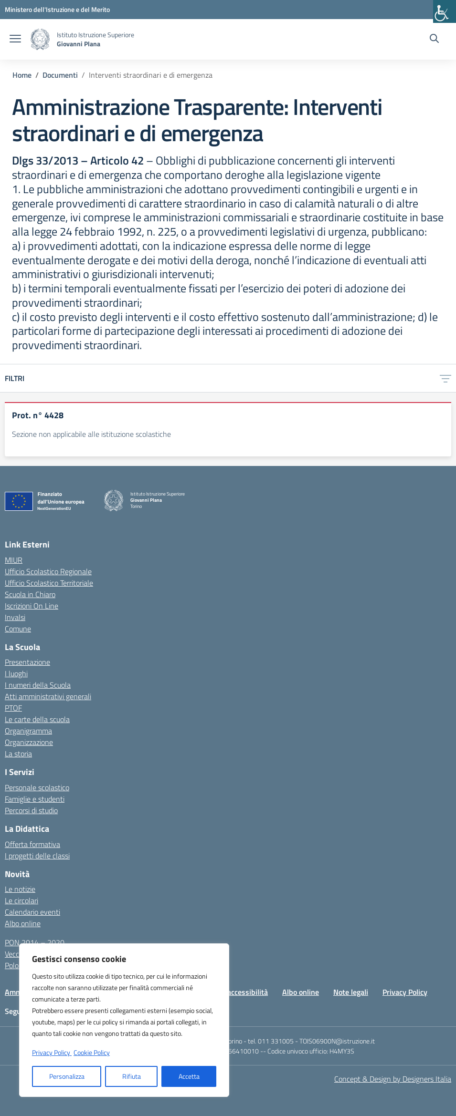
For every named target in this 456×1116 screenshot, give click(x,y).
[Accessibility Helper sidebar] (444, 11)
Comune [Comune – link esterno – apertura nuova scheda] (18, 628)
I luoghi (16, 673)
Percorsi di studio (31, 810)
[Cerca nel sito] (434, 39)
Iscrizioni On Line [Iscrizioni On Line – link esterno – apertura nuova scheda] (31, 605)
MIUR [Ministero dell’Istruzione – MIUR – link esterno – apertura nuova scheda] (13, 560)
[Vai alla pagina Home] (22, 75)
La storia (18, 753)
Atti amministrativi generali (48, 696)
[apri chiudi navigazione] (15, 39)
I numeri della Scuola (38, 685)
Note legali (350, 992)
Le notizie (20, 889)
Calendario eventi (32, 912)
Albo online (23, 923)
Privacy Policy (404, 992)
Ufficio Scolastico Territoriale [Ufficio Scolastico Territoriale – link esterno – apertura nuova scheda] (49, 583)
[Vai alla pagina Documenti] (60, 75)
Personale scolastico (37, 787)
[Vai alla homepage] (40, 39)
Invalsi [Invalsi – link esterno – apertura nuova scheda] (15, 617)
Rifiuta (131, 1076)
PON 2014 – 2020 (34, 942)
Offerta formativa (32, 844)
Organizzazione (29, 742)
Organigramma (28, 730)
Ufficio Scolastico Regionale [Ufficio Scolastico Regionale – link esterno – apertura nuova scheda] (48, 571)
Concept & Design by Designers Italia (392, 1079)
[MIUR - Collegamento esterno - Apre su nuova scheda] (57, 9)
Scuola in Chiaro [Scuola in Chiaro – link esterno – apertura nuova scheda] (30, 594)
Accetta (189, 1076)
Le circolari (21, 900)
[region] (124, 1020)
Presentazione (27, 662)
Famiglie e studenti (34, 799)
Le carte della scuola (37, 719)
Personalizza (67, 1076)
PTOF (13, 707)
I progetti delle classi (37, 855)
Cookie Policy (92, 1052)
